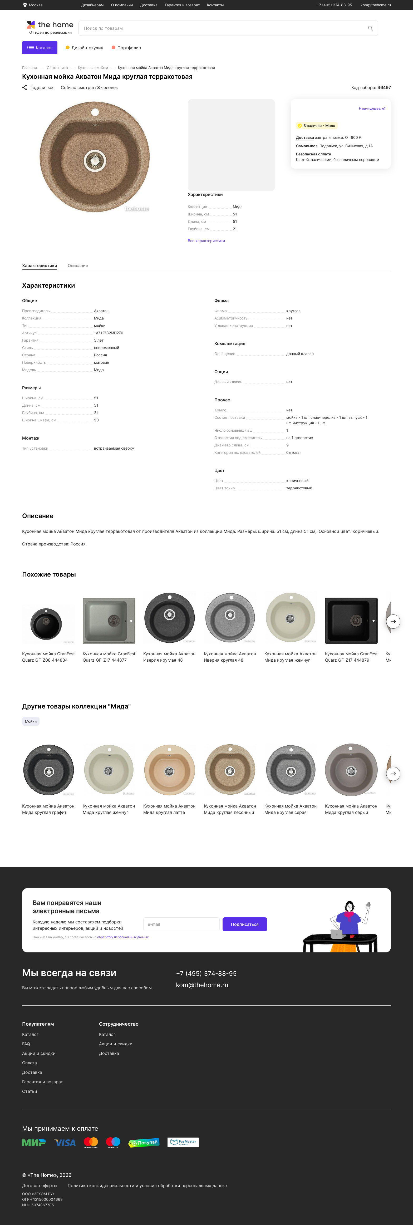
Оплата (29, 1062)
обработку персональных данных (123, 937)
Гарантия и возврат (182, 5)
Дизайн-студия (87, 47)
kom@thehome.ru (376, 5)
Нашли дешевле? (372, 108)
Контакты (215, 5)
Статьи (29, 1091)
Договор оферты (39, 1185)
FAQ (26, 1043)
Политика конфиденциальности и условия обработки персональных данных (148, 1185)
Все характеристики (206, 241)
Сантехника (58, 67)
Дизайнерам (92, 5)
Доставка (149, 5)
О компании (122, 5)
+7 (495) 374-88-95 (334, 5)
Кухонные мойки (93, 67)
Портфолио (129, 47)
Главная (30, 67)
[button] (393, 621)
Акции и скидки (39, 1053)
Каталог (39, 47)
